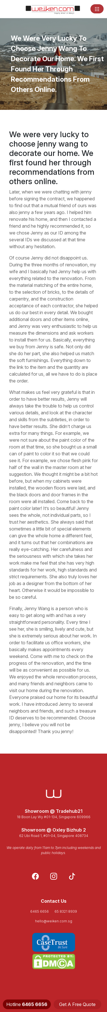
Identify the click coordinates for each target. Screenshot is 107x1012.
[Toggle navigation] (97, 8)
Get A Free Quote (77, 1004)
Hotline (26, 1004)
